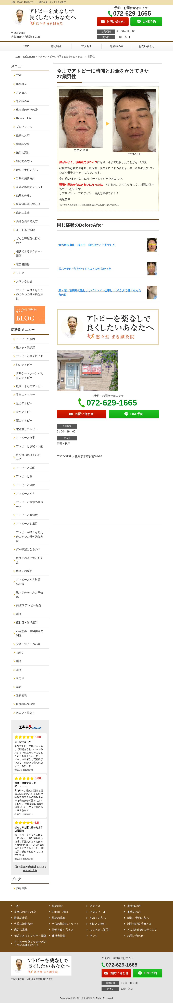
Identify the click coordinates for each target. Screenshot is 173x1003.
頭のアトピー (24, 420)
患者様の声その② (27, 109)
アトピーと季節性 (27, 515)
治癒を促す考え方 (27, 221)
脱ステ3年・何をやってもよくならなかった (84, 268)
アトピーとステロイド (29, 356)
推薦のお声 (23, 135)
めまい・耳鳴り (25, 712)
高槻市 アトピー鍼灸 (28, 605)
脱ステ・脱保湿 (25, 347)
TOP (26, 46)
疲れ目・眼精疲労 (27, 622)
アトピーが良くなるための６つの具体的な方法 (29, 294)
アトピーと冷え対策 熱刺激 (29, 581)
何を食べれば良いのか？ (28, 457)
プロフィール (24, 127)
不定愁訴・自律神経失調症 (29, 633)
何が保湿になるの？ (28, 549)
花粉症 (20, 652)
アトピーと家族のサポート (29, 504)
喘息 (18, 687)
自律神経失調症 (25, 704)
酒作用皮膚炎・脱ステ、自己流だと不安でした (86, 245)
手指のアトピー (25, 394)
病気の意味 (23, 212)
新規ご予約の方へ (27, 169)
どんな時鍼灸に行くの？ (28, 240)
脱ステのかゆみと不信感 (29, 594)
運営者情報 (23, 264)
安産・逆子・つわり (28, 644)
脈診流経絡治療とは (28, 204)
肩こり (20, 678)
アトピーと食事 (25, 437)
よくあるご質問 (25, 229)
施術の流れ (23, 152)
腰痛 (18, 661)
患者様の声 (116, 46)
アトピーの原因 (25, 338)
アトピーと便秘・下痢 (29, 446)
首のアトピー (24, 412)
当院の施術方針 (25, 178)
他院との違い (24, 195)
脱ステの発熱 (24, 571)
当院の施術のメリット (29, 187)
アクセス (86, 46)
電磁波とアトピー (27, 429)
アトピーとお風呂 (27, 523)
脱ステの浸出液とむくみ (29, 560)
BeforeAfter (29, 56)
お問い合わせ (147, 46)
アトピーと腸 (24, 476)
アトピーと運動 (25, 485)
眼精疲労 (21, 695)
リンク (20, 272)
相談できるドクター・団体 (29, 253)
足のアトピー (24, 403)
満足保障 (21, 888)
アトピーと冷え (25, 493)
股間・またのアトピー (29, 386)
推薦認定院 (23, 144)
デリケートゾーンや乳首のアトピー (29, 375)
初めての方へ (24, 161)
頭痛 (18, 614)
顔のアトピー (24, 364)
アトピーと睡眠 (25, 467)
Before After (24, 118)
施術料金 (56, 46)
